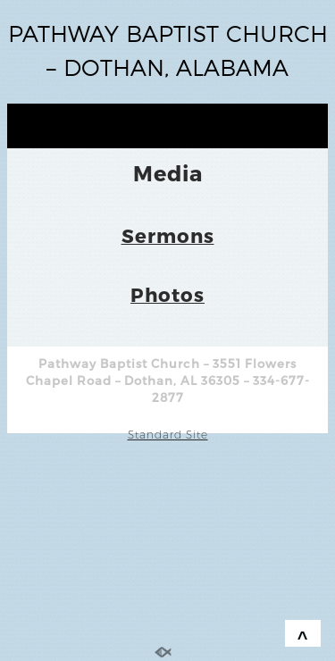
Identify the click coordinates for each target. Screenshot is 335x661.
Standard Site (168, 434)
